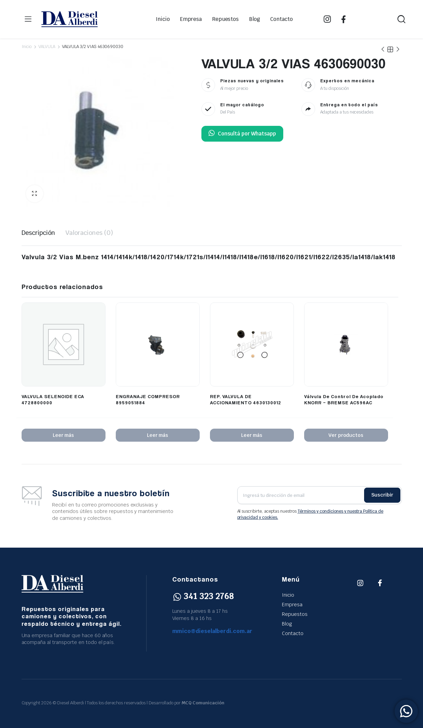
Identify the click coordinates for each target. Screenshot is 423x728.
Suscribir (382, 495)
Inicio (163, 19)
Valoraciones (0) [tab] (89, 233)
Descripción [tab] (38, 233)
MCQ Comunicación (203, 703)
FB (343, 19)
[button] (34, 193)
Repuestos (225, 19)
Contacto (281, 19)
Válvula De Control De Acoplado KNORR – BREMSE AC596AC (344, 399)
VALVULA (46, 46)
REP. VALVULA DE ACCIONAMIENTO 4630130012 (245, 399)
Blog (254, 19)
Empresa (191, 19)
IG (327, 19)
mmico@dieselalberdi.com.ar (212, 631)
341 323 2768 (203, 596)
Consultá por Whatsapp (242, 134)
